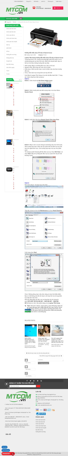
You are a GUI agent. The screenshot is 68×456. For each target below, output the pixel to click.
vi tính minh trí (33, 311)
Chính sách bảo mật (10, 31)
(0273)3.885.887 (46, 403)
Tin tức (14, 22)
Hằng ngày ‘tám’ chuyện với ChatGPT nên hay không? (44, 340)
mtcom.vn (37, 308)
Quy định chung (9, 64)
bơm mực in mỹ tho (35, 305)
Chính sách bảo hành (11, 28)
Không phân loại (10, 57)
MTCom (39, 454)
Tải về (7, 70)
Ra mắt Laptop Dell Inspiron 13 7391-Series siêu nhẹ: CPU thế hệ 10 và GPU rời (57, 340)
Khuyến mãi (9, 61)
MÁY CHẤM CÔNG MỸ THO (44, 307)
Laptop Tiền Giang (30, 57)
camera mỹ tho (44, 305)
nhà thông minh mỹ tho (52, 308)
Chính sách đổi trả (10, 35)
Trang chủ (8, 22)
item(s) (58, 8)
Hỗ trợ (7, 51)
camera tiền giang (52, 305)
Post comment (43, 363)
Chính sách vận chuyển (11, 41)
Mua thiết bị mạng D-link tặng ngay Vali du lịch (51, 355)
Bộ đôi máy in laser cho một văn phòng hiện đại (37, 353)
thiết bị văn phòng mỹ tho (44, 310)
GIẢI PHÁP (8, 48)
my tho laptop (43, 308)
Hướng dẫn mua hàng (11, 54)
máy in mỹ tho (54, 307)
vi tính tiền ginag (42, 311)
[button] (19, 80)
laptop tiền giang (33, 307)
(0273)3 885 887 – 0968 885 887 (43, 8)
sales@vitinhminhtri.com (46, 405)
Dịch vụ (8, 44)
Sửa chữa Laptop (10, 67)
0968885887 (6, 453)
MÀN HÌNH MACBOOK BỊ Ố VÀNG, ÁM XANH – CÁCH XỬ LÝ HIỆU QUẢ (30, 341)
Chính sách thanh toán (11, 38)
